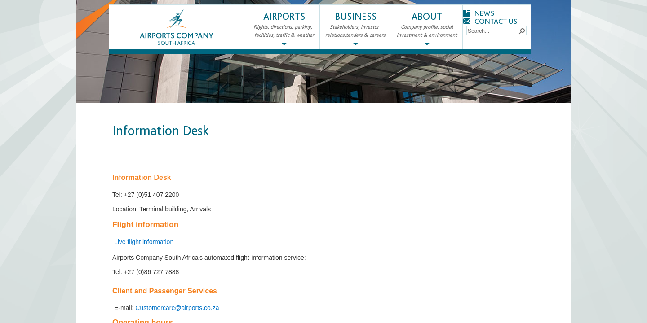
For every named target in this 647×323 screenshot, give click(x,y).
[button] (521, 30)
